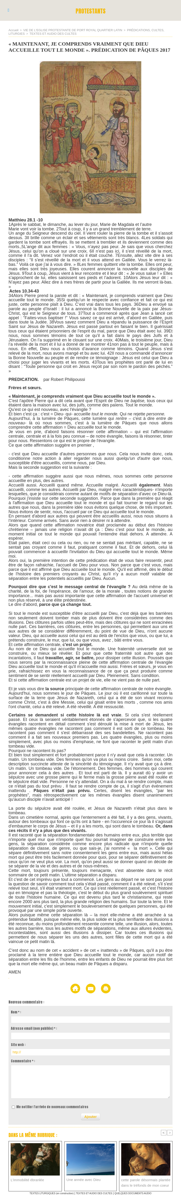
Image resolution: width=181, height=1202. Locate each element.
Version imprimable (121, 987)
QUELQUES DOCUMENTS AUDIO (141, 1192)
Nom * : (16, 1011)
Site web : (18, 1044)
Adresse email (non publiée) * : (34, 1027)
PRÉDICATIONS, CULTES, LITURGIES (144, 30)
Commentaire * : (23, 1060)
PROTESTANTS (90, 10)
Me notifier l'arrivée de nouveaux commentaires (52, 1106)
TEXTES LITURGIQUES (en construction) (44, 1192)
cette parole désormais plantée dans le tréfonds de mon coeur (145, 1181)
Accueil (13, 30)
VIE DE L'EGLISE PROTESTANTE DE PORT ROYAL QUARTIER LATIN (68, 30)
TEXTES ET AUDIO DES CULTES (34, 33)
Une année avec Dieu (81, 1178)
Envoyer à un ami (82, 987)
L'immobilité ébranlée (25, 1178)
